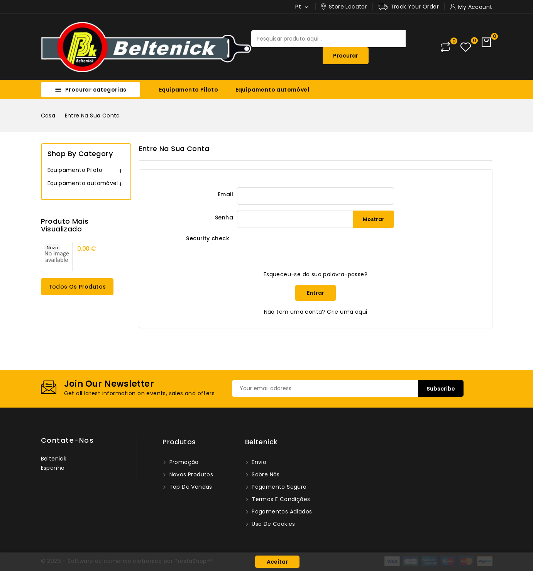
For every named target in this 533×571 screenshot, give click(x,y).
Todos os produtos (77, 287)
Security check (207, 238)
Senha (224, 217)
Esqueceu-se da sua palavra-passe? (315, 274)
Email (225, 194)
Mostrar (373, 219)
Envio (258, 462)
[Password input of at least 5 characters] (295, 219)
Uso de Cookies (272, 524)
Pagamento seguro (278, 487)
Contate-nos (67, 440)
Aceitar (277, 562)
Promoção (183, 462)
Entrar (315, 293)
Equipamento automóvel (272, 89)
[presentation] (295, 249)
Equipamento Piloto (188, 89)
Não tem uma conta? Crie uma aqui (315, 312)
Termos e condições (280, 499)
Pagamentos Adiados (281, 511)
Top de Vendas (190, 487)
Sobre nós (265, 474)
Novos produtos (190, 474)
